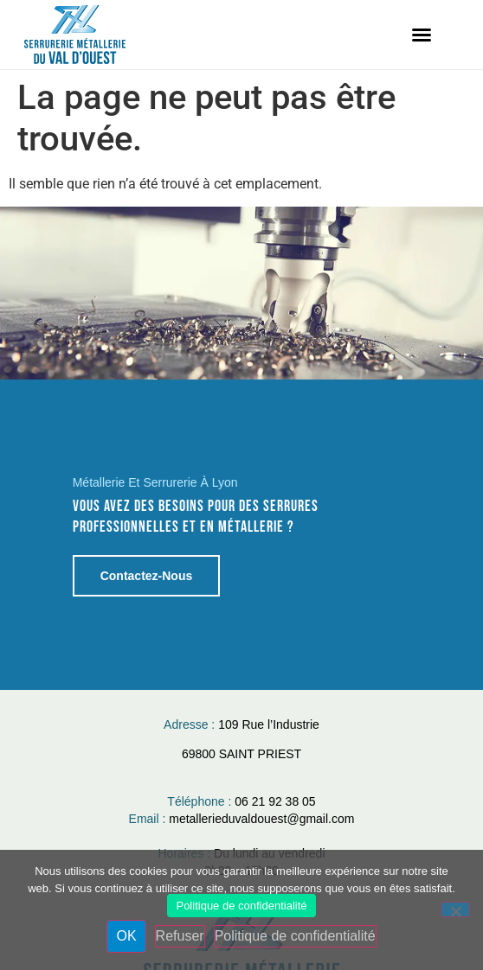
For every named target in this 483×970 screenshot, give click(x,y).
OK (126, 936)
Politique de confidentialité (241, 905)
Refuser (180, 936)
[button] (421, 34)
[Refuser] (455, 909)
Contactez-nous (146, 575)
